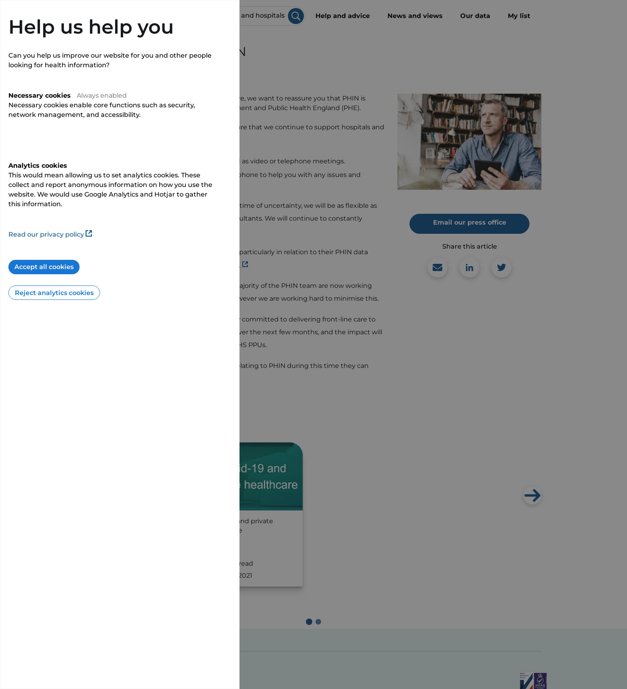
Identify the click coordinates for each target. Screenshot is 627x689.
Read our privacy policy (50, 234)
